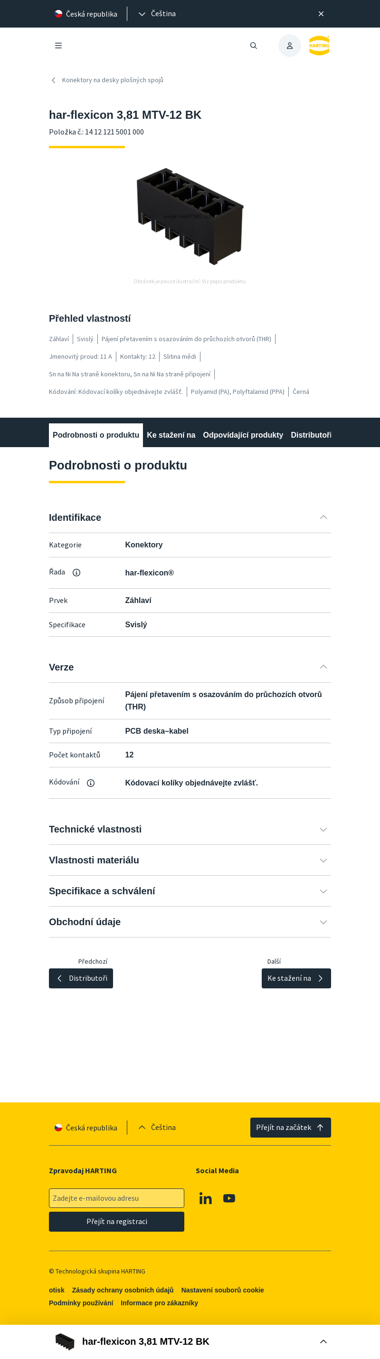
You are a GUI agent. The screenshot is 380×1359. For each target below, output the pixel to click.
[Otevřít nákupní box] (189, 1342)
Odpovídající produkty (243, 435)
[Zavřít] (321, 14)
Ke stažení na (171, 435)
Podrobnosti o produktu (96, 435)
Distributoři (311, 435)
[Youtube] (229, 1198)
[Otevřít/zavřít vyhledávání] (253, 45)
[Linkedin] (206, 1198)
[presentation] (156, 14)
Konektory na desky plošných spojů (106, 80)
